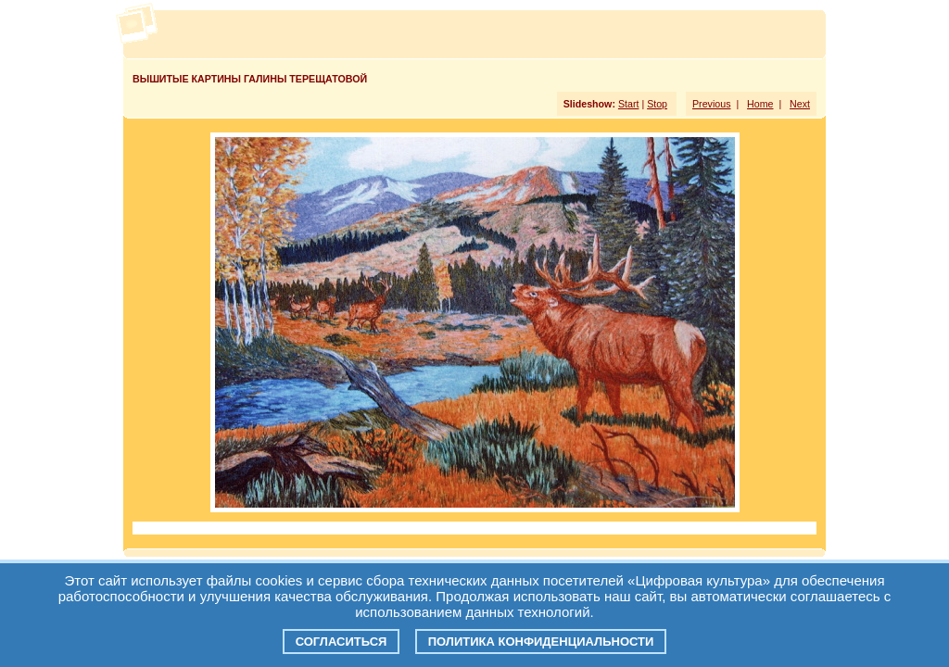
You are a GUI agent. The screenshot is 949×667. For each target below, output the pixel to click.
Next (800, 103)
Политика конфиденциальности (541, 641)
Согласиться (341, 641)
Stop (657, 103)
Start (628, 103)
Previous (711, 103)
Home (760, 103)
